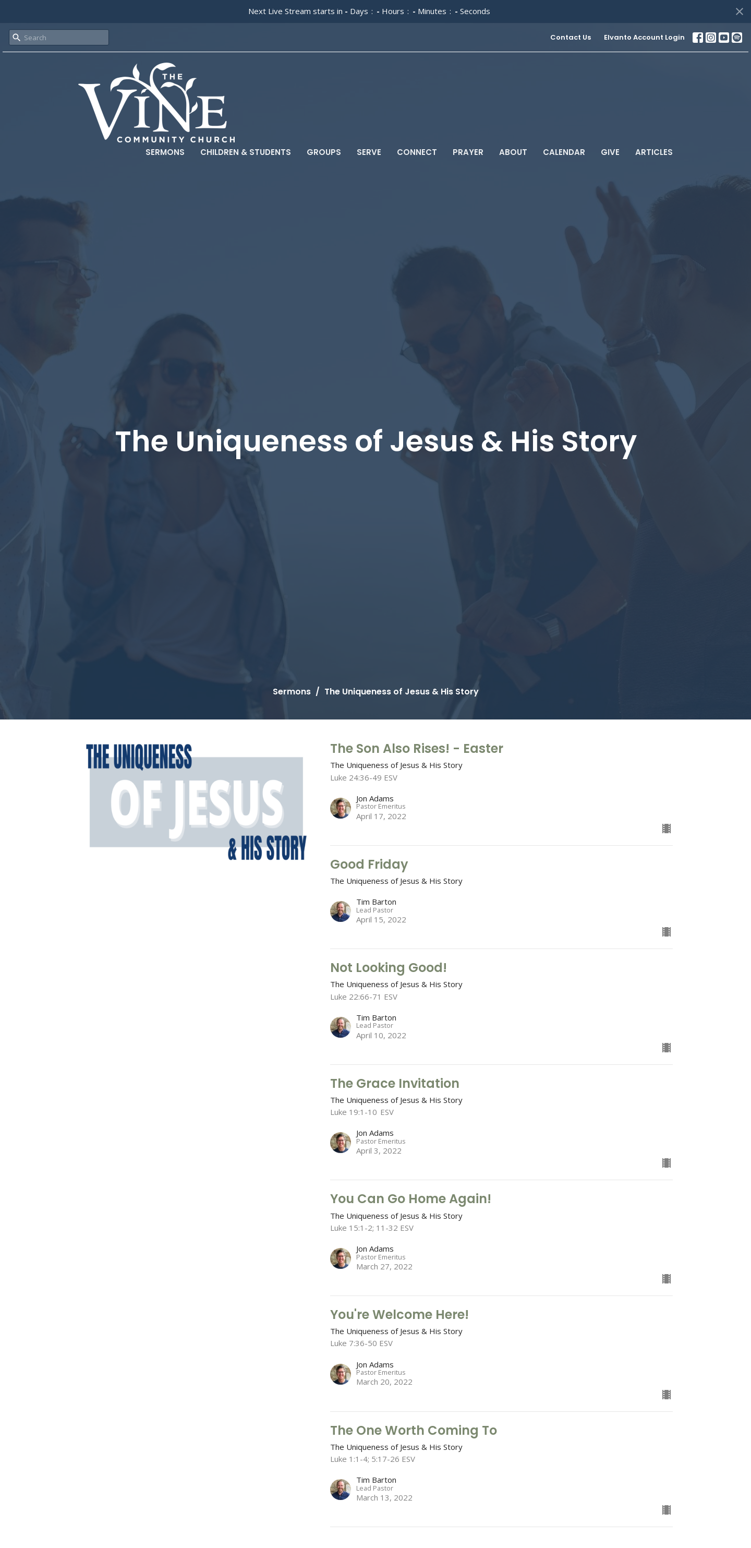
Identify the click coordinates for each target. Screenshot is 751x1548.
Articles (654, 152)
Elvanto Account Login (644, 37)
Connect (417, 152)
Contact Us (570, 37)
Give (610, 152)
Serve (369, 152)
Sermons (165, 152)
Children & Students (245, 152)
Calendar (564, 152)
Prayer (468, 152)
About (513, 152)
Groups (324, 152)
